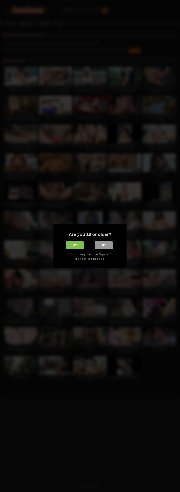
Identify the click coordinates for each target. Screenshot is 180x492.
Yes (75, 245)
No (104, 245)
